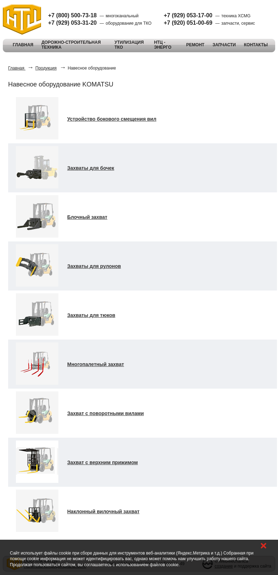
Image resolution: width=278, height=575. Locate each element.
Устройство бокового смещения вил (111, 119)
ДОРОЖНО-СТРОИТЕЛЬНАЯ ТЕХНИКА (71, 45)
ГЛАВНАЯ (23, 44)
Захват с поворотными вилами (105, 413)
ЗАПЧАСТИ (224, 44)
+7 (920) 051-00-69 (188, 23)
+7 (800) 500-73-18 (72, 15)
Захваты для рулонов (94, 266)
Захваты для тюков (91, 315)
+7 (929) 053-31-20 (72, 23)
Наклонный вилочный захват (103, 511)
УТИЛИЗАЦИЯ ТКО (129, 45)
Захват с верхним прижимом (102, 462)
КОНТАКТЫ (256, 44)
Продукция (46, 68)
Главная (16, 68)
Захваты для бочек (90, 168)
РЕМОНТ (195, 44)
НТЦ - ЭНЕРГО (162, 45)
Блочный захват (87, 217)
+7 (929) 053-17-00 (188, 15)
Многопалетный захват (95, 364)
